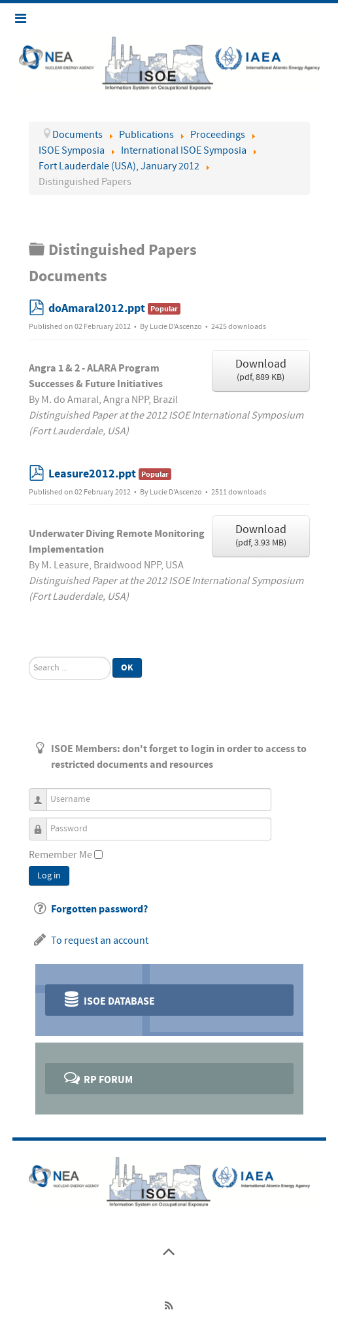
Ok (127, 667)
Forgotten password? (99, 909)
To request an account (99, 940)
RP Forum (97, 1077)
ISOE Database (109, 999)
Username (42, 793)
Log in (49, 876)
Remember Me (60, 855)
